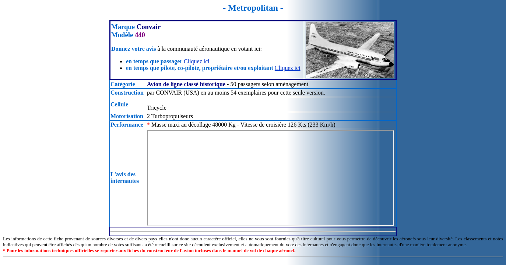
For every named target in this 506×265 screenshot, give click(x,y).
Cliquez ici (197, 61)
